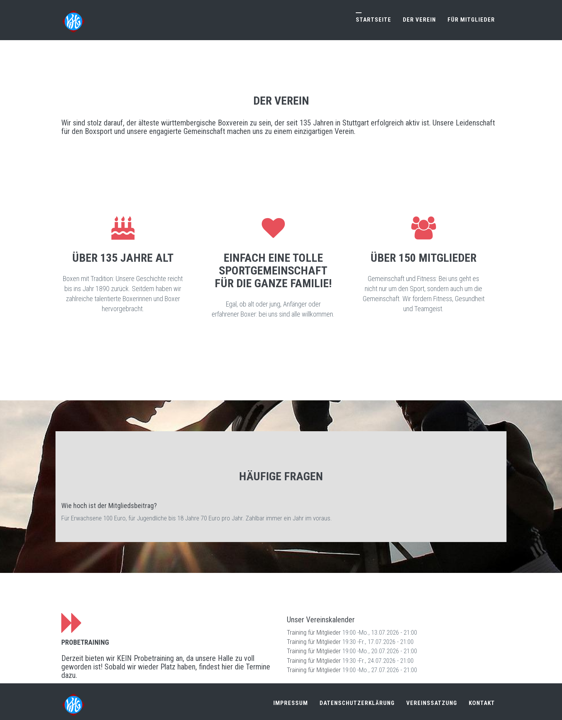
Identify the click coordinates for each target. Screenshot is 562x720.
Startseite (373, 19)
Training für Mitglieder (314, 630)
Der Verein (419, 19)
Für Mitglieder (471, 19)
